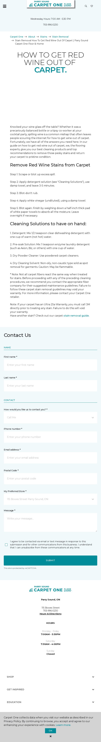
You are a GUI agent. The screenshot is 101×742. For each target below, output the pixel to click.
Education (50, 702)
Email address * (12, 450)
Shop (50, 676)
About (31, 36)
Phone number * (13, 429)
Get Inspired (50, 689)
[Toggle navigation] (5, 6)
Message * (9, 510)
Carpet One (16, 36)
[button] (86, 6)
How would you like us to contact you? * (25, 409)
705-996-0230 (50, 24)
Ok (50, 730)
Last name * (10, 378)
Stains (43, 36)
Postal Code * (11, 470)
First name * (10, 357)
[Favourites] (92, 6)
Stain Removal (60, 36)
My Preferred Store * (15, 491)
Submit (50, 560)
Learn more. (63, 725)
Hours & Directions (50, 613)
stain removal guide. (76, 315)
